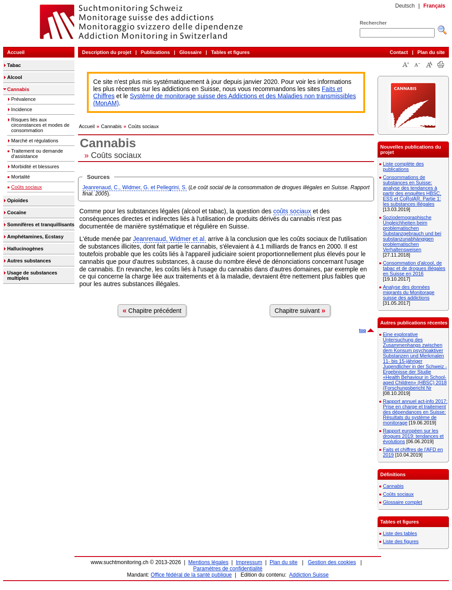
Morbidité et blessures (35, 166)
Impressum (249, 562)
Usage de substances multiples (32, 275)
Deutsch (405, 6)
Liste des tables (400, 533)
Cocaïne (16, 212)
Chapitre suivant (300, 310)
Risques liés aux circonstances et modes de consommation (40, 125)
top (362, 330)
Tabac (14, 65)
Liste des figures (401, 541)
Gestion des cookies (332, 562)
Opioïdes (17, 200)
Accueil (16, 52)
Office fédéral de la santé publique (191, 575)
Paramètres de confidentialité (227, 568)
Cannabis (18, 89)
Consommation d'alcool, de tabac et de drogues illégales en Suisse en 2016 (414, 268)
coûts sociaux (292, 211)
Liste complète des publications (403, 166)
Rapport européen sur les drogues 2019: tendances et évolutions (413, 436)
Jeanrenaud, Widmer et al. (169, 238)
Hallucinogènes (25, 248)
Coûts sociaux (26, 187)
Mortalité (20, 176)
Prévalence (23, 99)
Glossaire (190, 52)
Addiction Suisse (309, 575)
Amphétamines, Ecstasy (35, 236)
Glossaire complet (402, 502)
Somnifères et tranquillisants (40, 224)
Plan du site (431, 52)
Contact (399, 52)
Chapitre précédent (152, 310)
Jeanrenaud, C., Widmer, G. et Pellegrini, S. (134, 187)
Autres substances (29, 260)
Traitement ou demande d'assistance (37, 153)
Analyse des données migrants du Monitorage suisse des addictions (409, 292)
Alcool (14, 77)
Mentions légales (208, 562)
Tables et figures (230, 52)
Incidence (21, 109)
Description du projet (106, 52)
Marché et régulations (34, 140)
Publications (155, 52)
